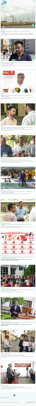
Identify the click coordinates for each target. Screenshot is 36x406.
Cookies (13, 402)
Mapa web (17, 402)
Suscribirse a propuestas (4, 397)
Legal (10, 402)
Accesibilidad (3, 402)
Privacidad (7, 402)
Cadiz (2, 61)
